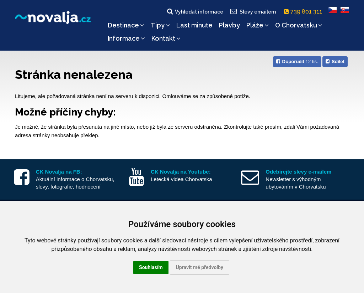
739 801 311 (304, 11)
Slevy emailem (253, 11)
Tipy (160, 25)
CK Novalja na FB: (59, 172)
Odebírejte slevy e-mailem (298, 172)
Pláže (257, 25)
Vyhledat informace (194, 11)
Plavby (229, 25)
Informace (126, 38)
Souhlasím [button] (151, 267)
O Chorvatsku (298, 25)
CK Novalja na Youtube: (181, 172)
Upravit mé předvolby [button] (199, 267)
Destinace (126, 25)
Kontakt (166, 38)
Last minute (194, 25)
